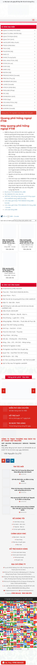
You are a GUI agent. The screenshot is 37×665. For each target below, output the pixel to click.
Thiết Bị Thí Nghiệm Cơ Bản (12, 346)
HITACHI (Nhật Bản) (8, 87)
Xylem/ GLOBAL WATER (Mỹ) (11, 33)
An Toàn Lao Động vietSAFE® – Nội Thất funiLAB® (19, 360)
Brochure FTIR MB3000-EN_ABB (15, 192)
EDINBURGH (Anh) (8, 96)
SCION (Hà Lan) (7, 63)
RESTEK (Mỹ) (6, 72)
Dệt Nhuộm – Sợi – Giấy (10, 356)
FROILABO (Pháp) (8, 90)
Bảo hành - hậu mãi (19, 537)
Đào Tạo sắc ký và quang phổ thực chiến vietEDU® (19, 299)
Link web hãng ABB (11, 209)
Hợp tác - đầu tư (19, 527)
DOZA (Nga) (6, 99)
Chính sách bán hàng (19, 552)
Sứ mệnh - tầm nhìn (19, 524)
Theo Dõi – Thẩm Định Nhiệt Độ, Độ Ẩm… (16, 292)
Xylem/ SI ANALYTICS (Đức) (10, 30)
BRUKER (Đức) (6, 105)
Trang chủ (5, 113)
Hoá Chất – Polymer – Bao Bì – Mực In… (15, 314)
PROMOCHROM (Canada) (10, 75)
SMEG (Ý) (5, 54)
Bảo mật (19, 544)
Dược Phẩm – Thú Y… (9, 295)
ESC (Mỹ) (5, 93)
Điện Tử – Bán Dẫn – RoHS (11, 302)
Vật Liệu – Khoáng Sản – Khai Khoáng (15, 339)
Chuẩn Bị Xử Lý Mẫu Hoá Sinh (12, 288)
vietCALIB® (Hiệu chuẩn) (10, 42)
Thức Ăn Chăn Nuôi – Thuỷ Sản (12, 332)
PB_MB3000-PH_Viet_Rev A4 (14, 194)
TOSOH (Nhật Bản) (8, 45)
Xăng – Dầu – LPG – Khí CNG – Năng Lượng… (17, 342)
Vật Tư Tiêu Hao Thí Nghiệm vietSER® (15, 363)
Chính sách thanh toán (19, 555)
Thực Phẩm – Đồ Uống (10, 335)
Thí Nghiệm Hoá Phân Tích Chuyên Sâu (15, 349)
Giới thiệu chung (19, 521)
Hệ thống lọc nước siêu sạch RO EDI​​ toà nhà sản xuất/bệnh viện (18, 307)
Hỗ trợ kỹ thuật (19, 557)
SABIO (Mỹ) (5, 69)
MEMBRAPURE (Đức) (9, 81)
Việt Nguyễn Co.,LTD (12, 453)
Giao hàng (19, 539)
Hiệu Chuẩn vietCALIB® (10, 311)
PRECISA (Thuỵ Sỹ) (8, 78)
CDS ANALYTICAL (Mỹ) (9, 102)
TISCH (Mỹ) (5, 48)
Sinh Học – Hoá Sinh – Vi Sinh (12, 328)
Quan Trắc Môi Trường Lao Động (13, 325)
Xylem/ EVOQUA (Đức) (9, 36)
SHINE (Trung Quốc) (8, 57)
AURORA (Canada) (8, 108)
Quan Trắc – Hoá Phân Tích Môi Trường (15, 353)
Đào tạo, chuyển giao (19, 542)
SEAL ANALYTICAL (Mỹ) (9, 60)
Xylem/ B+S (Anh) (7, 39)
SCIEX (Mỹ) (5, 66)
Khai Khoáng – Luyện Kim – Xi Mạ (13, 318)
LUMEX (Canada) (7, 84)
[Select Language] (24, 624)
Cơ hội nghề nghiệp (19, 529)
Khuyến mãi (19, 560)
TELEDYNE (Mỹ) (7, 51)
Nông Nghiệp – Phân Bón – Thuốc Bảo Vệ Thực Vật (19, 321)
